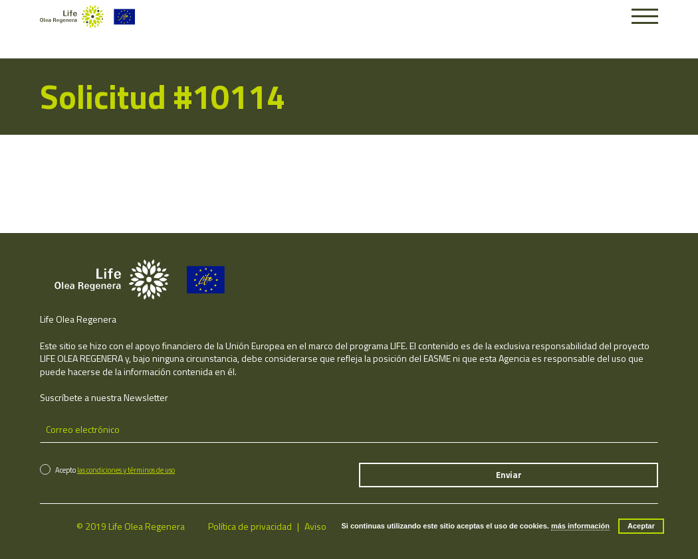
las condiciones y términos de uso (126, 470)
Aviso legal (325, 526)
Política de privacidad (250, 526)
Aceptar (641, 526)
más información (580, 526)
